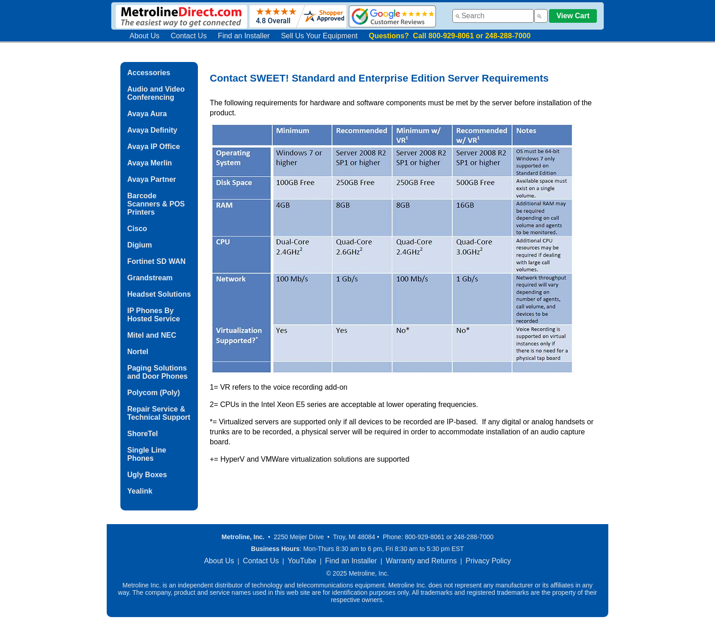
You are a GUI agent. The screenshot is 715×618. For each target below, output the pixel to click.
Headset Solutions (159, 294)
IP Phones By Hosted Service (153, 315)
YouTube (302, 561)
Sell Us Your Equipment (319, 36)
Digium (139, 245)
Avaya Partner (151, 179)
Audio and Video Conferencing (156, 93)
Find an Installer (244, 36)
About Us (145, 36)
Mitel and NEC (151, 335)
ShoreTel (142, 434)
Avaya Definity (152, 130)
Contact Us (189, 36)
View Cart (573, 16)
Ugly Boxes (147, 475)
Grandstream (150, 278)
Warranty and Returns (421, 561)
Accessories (148, 73)
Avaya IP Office (153, 146)
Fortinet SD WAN (156, 261)
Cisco (137, 228)
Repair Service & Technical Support (158, 413)
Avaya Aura (147, 114)
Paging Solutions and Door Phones (157, 372)
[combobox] (493, 16)
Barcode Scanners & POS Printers (156, 204)
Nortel (137, 351)
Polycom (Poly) (153, 393)
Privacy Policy (488, 561)
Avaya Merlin (149, 163)
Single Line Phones (146, 454)
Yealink (139, 491)
